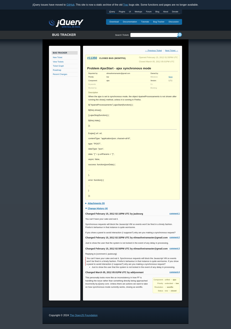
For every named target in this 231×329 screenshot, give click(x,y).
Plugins (122, 12)
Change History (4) (98, 208)
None (171, 77)
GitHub (70, 4)
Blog (157, 12)
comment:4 (175, 272)
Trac (125, 4)
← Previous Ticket (153, 50)
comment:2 (175, 237)
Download (114, 21)
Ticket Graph (58, 66)
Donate (175, 12)
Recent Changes (60, 74)
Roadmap (57, 70)
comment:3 (175, 248)
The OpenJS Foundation (84, 315)
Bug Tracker (158, 21)
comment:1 (175, 213)
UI (130, 12)
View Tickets (58, 62)
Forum (149, 12)
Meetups (138, 12)
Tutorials (145, 21)
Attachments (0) (96, 203)
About (165, 12)
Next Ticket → (171, 50)
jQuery (112, 12)
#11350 (92, 58)
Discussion (174, 21)
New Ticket (57, 57)
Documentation (130, 21)
